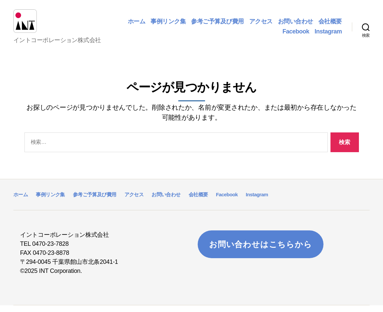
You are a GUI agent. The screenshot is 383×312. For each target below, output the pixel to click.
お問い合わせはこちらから (260, 250)
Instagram (328, 34)
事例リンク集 (168, 24)
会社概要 (330, 24)
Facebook (295, 34)
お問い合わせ (295, 24)
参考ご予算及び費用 (217, 24)
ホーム (137, 24)
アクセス (261, 24)
